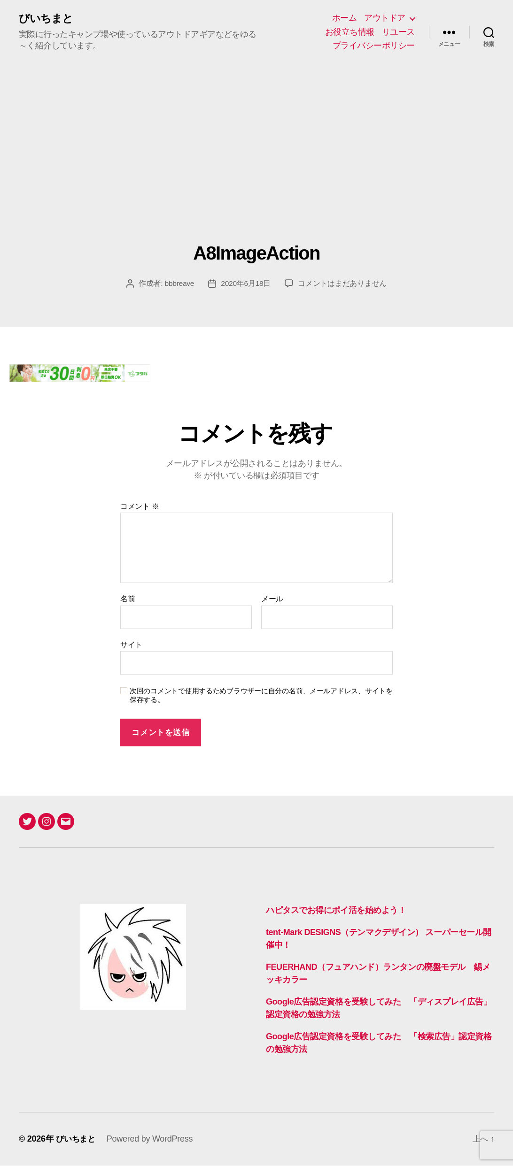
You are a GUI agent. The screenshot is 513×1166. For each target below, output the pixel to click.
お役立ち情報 (349, 32)
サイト (131, 645)
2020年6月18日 (246, 284)
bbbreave (179, 284)
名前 (127, 600)
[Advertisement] (256, 172)
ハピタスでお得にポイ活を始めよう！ (336, 910)
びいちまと (47, 18)
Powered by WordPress (152, 1139)
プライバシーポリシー (374, 46)
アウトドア (384, 18)
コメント (139, 507)
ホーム (344, 18)
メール (272, 600)
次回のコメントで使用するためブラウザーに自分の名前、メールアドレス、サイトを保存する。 (261, 696)
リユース (398, 32)
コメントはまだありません (343, 284)
